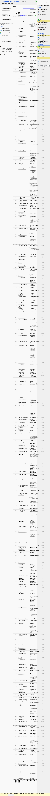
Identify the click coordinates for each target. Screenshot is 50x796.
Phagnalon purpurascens (21, 592)
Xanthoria (20, 778)
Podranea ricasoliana (23, 618)
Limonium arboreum (23, 424)
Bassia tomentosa (22, 135)
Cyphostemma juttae (22, 228)
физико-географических (6, 41)
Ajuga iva (20, 42)
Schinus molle (21, 673)
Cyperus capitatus (22, 215)
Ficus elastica (21, 322)
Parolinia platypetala (22, 575)
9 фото (43, 585)
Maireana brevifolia (22, 464)
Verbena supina (21, 761)
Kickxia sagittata (22, 399)
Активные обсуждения (43, 46)
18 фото (42, 168)
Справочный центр (42, 51)
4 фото (43, 42)
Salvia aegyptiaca (22, 670)
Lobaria (20, 440)
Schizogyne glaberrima (21, 684)
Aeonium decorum (22, 33)
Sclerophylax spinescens (21, 690)
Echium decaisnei (22, 256)
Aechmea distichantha (21, 30)
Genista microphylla (22, 341)
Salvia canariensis (22, 672)
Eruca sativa (21, 269)
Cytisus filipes (21, 236)
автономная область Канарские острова (28, 8)
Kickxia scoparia (22, 402)
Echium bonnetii (22, 254)
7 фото (43, 311)
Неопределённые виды (43, 22)
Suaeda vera (21, 719)
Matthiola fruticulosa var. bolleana (23, 486)
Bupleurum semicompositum (22, 142)
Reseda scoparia (22, 649)
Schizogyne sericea (22, 686)
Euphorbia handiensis (20, 294)
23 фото (42, 620)
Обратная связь (10, 784)
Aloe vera (20, 53)
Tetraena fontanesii (22, 730)
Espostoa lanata (21, 279)
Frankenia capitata (22, 335)
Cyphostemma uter (22, 234)
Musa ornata (21, 508)
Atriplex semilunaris (22, 130)
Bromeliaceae (21, 139)
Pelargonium (21, 581)
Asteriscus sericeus (22, 106)
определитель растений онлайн (44, 2)
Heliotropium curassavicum (21, 373)
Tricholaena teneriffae (21, 751)
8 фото (43, 40)
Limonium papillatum (20, 434)
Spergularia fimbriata (21, 704)
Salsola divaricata (22, 664)
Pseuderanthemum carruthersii (22, 635)
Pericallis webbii (22, 584)
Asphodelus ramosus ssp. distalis (23, 101)
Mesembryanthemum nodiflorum (23, 500)
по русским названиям (6, 15)
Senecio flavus (21, 697)
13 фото (42, 405)
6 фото (43, 157)
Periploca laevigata (22, 586)
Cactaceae (20, 149)
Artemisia (20, 80)
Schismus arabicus (22, 680)
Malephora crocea (22, 467)
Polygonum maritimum (21, 624)
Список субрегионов (5, 28)
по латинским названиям (6, 8)
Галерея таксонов (42, 25)
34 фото (42, 433)
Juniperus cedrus (22, 389)
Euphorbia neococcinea (21, 303)
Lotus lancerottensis (22, 448)
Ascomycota (21, 95)
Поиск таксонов (42, 11)
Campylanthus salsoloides (21, 158)
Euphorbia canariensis (20, 291)
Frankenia (20, 333)
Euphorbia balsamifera (21, 288)
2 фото (43, 28)
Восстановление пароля (43, 61)
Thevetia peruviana (22, 736)
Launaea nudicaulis (22, 419)
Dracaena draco (21, 247)
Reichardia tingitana (22, 644)
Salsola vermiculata (22, 667)
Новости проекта (42, 50)
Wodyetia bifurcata (22, 772)
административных (5, 39)
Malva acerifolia (22, 471)
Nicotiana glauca (22, 526)
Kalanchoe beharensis (20, 396)
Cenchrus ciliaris (22, 168)
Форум (40, 48)
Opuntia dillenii (21, 552)
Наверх (35, 784)
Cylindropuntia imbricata (21, 212)
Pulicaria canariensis (22, 639)
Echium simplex (22, 265)
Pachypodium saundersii (21, 563)
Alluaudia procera (22, 46)
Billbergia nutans (22, 136)
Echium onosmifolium (21, 263)
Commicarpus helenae (21, 198)
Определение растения (43, 9)
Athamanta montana (22, 115)
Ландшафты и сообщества (7, 32)
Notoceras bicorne (22, 531)
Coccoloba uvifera (22, 193)
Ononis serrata (21, 550)
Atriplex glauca (21, 118)
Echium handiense (22, 261)
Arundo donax (21, 88)
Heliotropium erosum (21, 376)
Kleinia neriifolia (22, 405)
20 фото (42, 109)
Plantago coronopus (22, 607)
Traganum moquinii (22, 748)
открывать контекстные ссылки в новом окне (7, 24)
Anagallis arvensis (22, 56)
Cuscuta (20, 210)
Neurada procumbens (21, 520)
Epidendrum (21, 267)
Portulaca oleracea (22, 629)
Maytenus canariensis (20, 491)
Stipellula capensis (22, 707)
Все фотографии (42, 20)
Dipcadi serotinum (22, 245)
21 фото (42, 545)
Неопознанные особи (43, 24)
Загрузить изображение (43, 19)
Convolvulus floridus (23, 203)
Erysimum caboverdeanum (21, 276)
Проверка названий (42, 14)
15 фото (42, 83)
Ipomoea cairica (22, 384)
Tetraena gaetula (22, 733)
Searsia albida (21, 692)
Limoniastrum (21, 422)
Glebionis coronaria (22, 345)
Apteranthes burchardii (21, 67)
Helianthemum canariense (21, 370)
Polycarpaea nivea (22, 620)
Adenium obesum (22, 21)
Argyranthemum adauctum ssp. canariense (22, 78)
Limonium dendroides (20, 431)
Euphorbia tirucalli (22, 311)
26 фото (42, 451)
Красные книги (42, 29)
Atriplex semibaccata (23, 124)
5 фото (43, 384)
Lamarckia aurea (22, 412)
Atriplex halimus (22, 120)
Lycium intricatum (22, 451)
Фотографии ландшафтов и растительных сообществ (7, 49)
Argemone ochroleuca (20, 70)
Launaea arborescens (23, 417)
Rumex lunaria (21, 651)
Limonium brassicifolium (21, 428)
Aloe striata (21, 51)
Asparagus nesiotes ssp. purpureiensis (22, 98)
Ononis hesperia (22, 545)
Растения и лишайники (6, 33)
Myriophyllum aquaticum (21, 511)
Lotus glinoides (21, 445)
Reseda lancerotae (22, 647)
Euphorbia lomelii (22, 300)
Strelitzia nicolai (22, 710)
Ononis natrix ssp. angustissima (22, 548)
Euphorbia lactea (22, 296)
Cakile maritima (22, 150)
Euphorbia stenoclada (20, 309)
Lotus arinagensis (22, 442)
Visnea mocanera (22, 763)
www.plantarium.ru (43, 784)
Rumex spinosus (22, 653)
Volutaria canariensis (23, 765)
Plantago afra (21, 599)
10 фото (42, 726)
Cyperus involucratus (21, 217)
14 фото (42, 129)
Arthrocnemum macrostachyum (21, 84)
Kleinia (20, 404)
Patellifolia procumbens (21, 579)
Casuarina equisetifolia (21, 164)
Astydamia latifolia (22, 112)
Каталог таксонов (42, 27)
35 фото (42, 398)
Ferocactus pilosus (22, 319)
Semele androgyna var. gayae (22, 695)
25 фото (42, 333)
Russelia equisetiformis (21, 658)
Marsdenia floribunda (20, 480)
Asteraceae (20, 103)
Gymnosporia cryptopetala (21, 363)
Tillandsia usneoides (22, 745)
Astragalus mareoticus (20, 110)
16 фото (42, 141)
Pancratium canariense (20, 566)
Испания (24, 8)
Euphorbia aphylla (22, 284)
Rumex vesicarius (22, 656)
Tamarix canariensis (22, 726)
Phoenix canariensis (22, 595)
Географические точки (6, 30)
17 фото (42, 531)
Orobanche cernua (22, 555)
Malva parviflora (22, 474)
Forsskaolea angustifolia (21, 328)
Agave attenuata (22, 34)
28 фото (42, 375)
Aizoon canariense (22, 40)
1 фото (43, 29)
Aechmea (20, 28)
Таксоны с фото (5, 35)
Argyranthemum (22, 72)
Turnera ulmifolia (22, 754)
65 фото (42, 287)
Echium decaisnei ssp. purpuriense (22, 258)
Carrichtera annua (22, 160)
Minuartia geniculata (23, 505)
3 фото (43, 21)
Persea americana (22, 587)
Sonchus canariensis (22, 699)
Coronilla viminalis (22, 208)
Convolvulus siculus (22, 205)
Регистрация (41, 59)
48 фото (42, 730)
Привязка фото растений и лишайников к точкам (7, 52)
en (36, 1)
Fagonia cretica (21, 318)
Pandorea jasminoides (21, 569)
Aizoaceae (20, 36)
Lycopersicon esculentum (21, 453)
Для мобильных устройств (44, 5)
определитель (23, 15)
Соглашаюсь (11, 788)
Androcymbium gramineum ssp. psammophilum (21, 63)
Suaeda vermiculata (22, 721)
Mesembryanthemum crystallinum (23, 494)
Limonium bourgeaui (23, 425)
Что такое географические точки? (6, 46)
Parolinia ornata (21, 572)
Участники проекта (42, 53)
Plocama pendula (22, 617)
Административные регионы (42, 39)
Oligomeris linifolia (22, 542)
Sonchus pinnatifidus (23, 701)
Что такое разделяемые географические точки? (6, 54)
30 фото (42, 112)
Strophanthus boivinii (21, 717)
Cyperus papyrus (22, 225)
